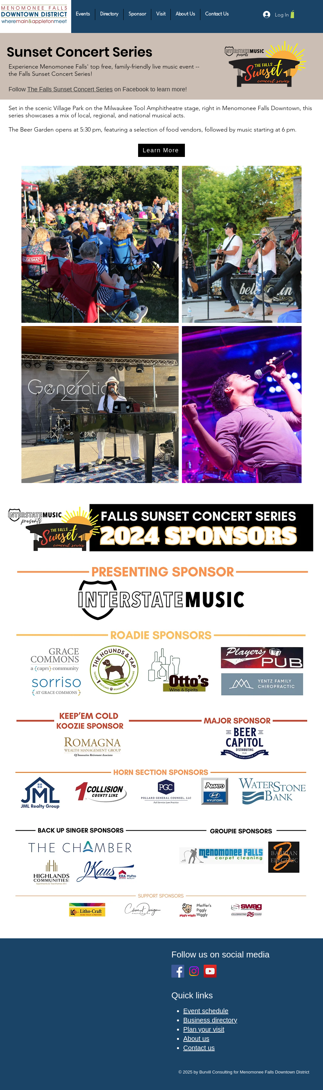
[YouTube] (210, 971)
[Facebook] (177, 971)
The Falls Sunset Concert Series (70, 89)
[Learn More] (161, 150)
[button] (83, 14)
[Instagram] (194, 971)
